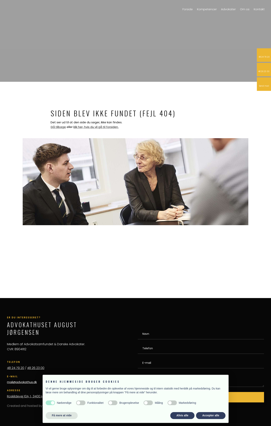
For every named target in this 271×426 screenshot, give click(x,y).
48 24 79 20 (15, 368)
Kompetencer (207, 9)
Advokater (228, 9)
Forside (187, 9)
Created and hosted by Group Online (35, 406)
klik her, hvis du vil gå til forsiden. (96, 127)
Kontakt (259, 9)
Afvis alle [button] (182, 415)
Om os (244, 9)
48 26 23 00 (35, 368)
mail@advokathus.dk (22, 382)
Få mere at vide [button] (62, 415)
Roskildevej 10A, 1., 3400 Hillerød (29, 396)
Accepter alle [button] (210, 415)
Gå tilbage (58, 127)
